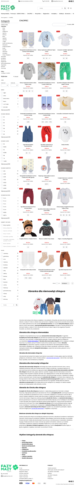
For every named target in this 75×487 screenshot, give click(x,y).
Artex (4, 95)
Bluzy (4, 36)
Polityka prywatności (24, 470)
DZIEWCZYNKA (4, 24)
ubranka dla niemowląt (53, 358)
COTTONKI (5, 104)
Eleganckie (3, 61)
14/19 (4, 177)
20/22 (4, 182)
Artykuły (50, 477)
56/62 (4, 147)
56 (4, 122)
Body (4, 28)
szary (4, 296)
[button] (65, 8)
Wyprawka (3, 65)
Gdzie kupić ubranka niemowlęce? (56, 470)
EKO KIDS (5, 107)
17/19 (4, 179)
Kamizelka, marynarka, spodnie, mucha (8, 240)
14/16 (4, 174)
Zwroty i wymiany (23, 475)
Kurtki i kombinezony (8, 43)
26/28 (4, 188)
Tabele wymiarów (52, 468)
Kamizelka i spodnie (8, 236)
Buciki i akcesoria (27, 458)
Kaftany (4, 35)
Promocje (3, 68)
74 (4, 131)
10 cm (4, 201)
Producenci (50, 478)
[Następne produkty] (65, 283)
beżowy (5, 276)
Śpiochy (4, 33)
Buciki (4, 48)
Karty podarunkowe (5, 63)
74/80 (4, 161)
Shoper (71, 484)
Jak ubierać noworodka (53, 471)
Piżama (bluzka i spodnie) (9, 246)
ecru (4, 259)
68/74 (4, 215)
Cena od (3, 83)
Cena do (13, 83)
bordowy (5, 265)
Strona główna (4, 17)
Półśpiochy (5, 31)
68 (4, 128)
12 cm (4, 206)
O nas (20, 468)
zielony (5, 273)
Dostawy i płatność (24, 473)
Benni (4, 101)
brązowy (5, 282)
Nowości (3, 66)
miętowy (5, 262)
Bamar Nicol (6, 98)
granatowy (6, 256)
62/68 (4, 152)
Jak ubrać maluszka (52, 475)
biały (4, 279)
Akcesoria (5, 51)
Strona (54, 283)
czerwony (5, 253)
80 (4, 134)
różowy (5, 293)
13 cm (4, 209)
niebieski (5, 267)
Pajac (4, 29)
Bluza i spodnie (6, 243)
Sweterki (5, 40)
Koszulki (4, 50)
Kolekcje (50, 473)
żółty (4, 270)
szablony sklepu (60, 484)
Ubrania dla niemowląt (37, 408)
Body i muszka (6, 233)
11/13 (4, 171)
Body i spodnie (6, 225)
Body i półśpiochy (7, 228)
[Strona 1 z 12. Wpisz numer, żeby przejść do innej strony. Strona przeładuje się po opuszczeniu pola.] (57, 283)
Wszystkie (3, 56)
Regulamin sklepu (23, 471)
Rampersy (5, 45)
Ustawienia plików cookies (25, 478)
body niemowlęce (33, 341)
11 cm (4, 204)
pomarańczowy (7, 290)
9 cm (4, 198)
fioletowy (5, 288)
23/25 (4, 185)
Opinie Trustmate (23, 477)
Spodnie (4, 38)
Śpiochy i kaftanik (7, 231)
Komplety (5, 53)
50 (4, 117)
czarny (5, 285)
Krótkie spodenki (6, 46)
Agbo (4, 93)
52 (4, 120)
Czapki (4, 41)
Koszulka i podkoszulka (29, 451)
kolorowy (5, 299)
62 (4, 125)
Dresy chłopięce (6, 55)
